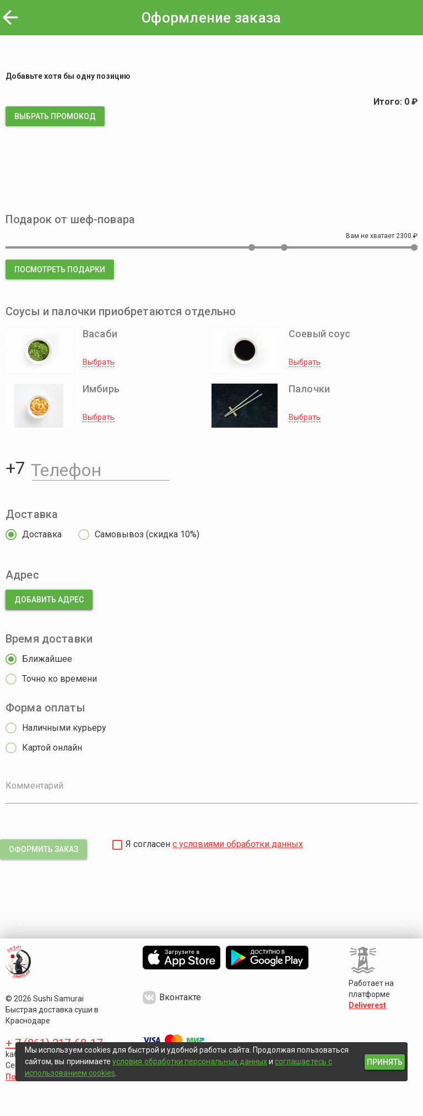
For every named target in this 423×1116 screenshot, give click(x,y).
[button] (55, 116)
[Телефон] (101, 468)
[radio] (31, 535)
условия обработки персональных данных (189, 1061)
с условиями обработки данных (237, 844)
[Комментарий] (211, 793)
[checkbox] (117, 844)
